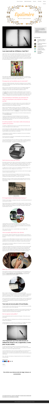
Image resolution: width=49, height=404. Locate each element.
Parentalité (39, 1)
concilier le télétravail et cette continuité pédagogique (15, 274)
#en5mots (17, 110)
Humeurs (44, 1)
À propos (44, 3)
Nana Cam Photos (16, 196)
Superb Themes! (31, 402)
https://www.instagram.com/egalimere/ (41, 31)
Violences (34, 1)
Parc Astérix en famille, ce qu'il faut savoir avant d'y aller (42, 40)
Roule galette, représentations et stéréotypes (40, 52)
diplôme (5, 92)
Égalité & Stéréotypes (27, 1)
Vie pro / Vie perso (20, 1)
